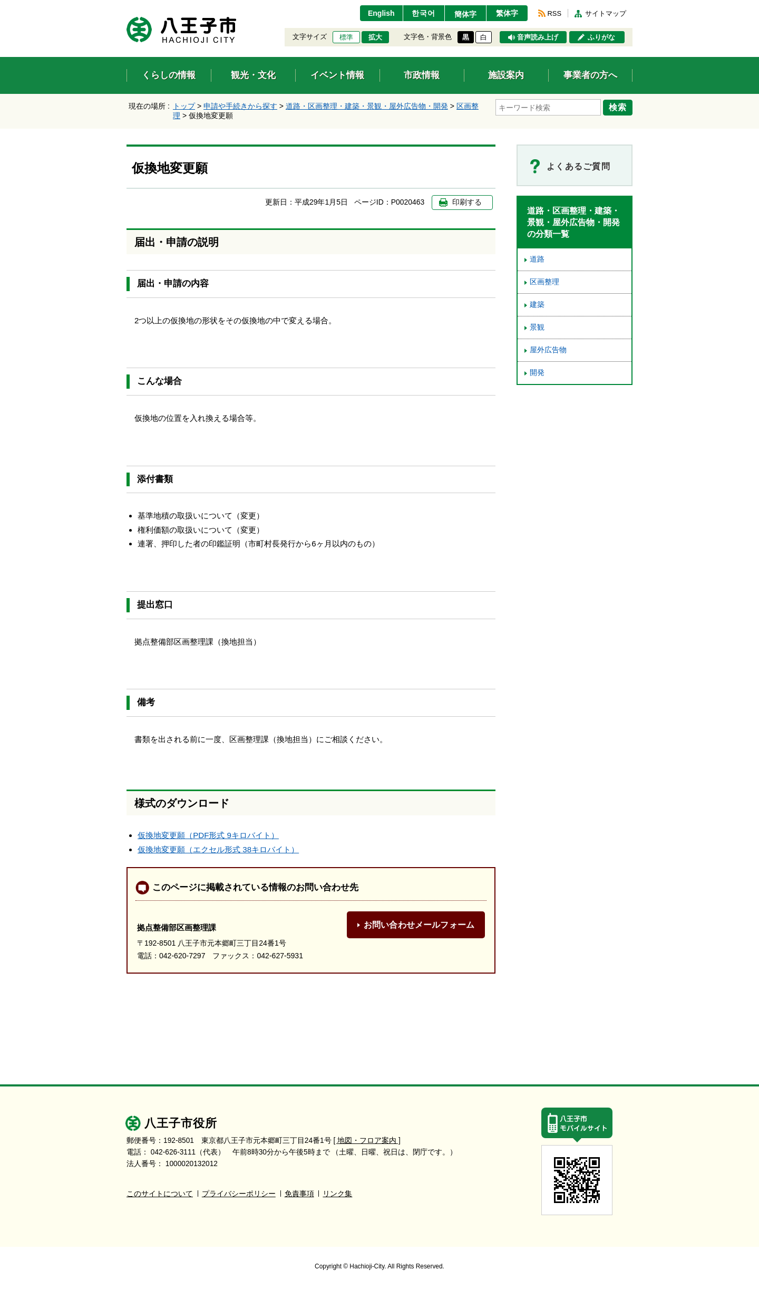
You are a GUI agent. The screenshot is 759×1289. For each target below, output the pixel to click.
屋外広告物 (548, 350)
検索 (618, 107)
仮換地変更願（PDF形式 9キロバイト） (208, 835)
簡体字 (465, 14)
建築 (537, 305)
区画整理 (544, 282)
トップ (184, 106)
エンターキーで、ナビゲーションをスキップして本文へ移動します (126, 6)
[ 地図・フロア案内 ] (367, 1140)
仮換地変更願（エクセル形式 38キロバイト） (218, 849)
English (381, 13)
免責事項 (299, 1194)
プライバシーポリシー (239, 1194)
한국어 (423, 13)
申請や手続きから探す (240, 106)
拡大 (375, 37)
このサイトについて (159, 1194)
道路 (537, 259)
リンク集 (337, 1194)
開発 (537, 373)
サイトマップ (605, 13)
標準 (346, 37)
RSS (554, 13)
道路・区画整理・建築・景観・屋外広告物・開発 (367, 106)
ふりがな (601, 37)
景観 (537, 327)
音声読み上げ (537, 37)
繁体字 (507, 13)
